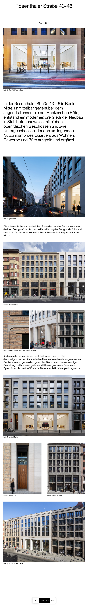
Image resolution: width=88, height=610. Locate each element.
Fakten (45, 600)
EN (52, 600)
